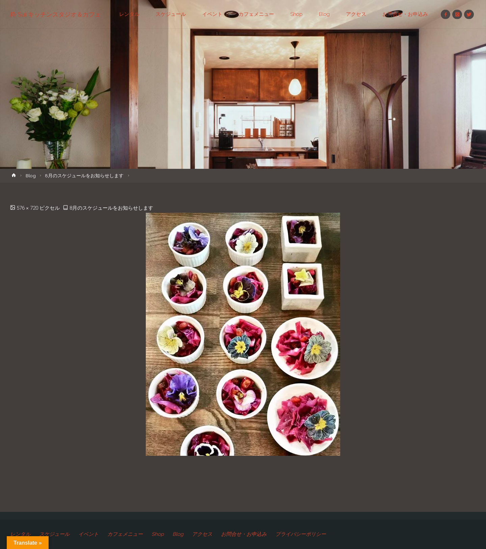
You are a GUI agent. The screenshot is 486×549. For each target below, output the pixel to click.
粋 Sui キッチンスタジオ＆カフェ (55, 14)
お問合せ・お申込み (244, 534)
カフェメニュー (125, 534)
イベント (88, 534)
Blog (31, 175)
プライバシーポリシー (300, 534)
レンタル (20, 534)
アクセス (202, 534)
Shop (158, 534)
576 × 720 (28, 208)
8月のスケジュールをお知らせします (84, 175)
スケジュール (54, 534)
